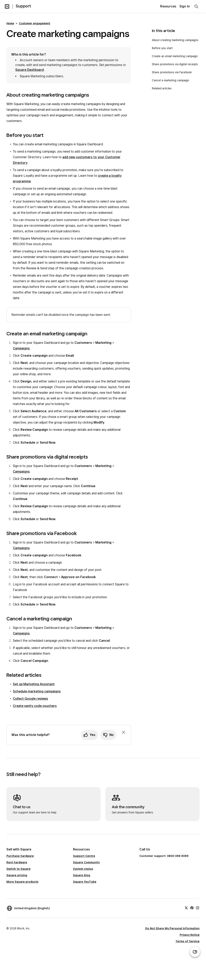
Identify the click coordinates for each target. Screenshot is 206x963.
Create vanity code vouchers (35, 706)
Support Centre (84, 856)
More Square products (22, 881)
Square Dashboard (29, 70)
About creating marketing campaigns (175, 40)
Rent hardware (16, 862)
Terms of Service (187, 941)
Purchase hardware (20, 856)
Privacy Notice (190, 934)
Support (23, 6)
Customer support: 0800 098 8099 (163, 856)
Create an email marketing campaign (175, 56)
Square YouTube (84, 881)
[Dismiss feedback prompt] (123, 732)
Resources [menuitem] (168, 6)
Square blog (81, 875)
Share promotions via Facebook (172, 72)
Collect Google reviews (30, 699)
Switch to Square (18, 868)
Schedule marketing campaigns (37, 691)
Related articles (162, 88)
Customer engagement (34, 23)
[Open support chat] (195, 952)
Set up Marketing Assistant (34, 684)
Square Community (86, 862)
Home (10, 23)
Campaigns (21, 348)
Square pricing (16, 875)
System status (83, 868)
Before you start (162, 48)
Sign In (184, 6)
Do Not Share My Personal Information (172, 928)
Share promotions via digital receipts (175, 64)
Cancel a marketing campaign (170, 80)
